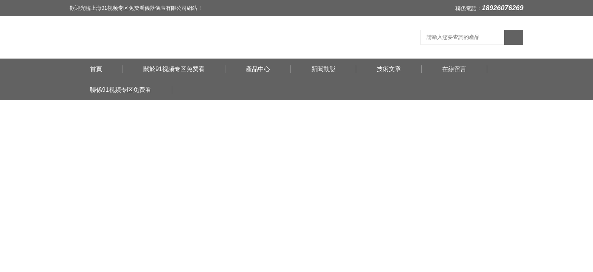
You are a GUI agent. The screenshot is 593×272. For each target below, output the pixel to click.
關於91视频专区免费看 (174, 69)
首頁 (96, 69)
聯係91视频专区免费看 (120, 90)
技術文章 (389, 69)
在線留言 (454, 69)
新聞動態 (323, 69)
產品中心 (258, 69)
